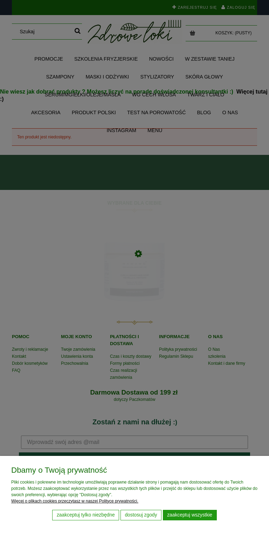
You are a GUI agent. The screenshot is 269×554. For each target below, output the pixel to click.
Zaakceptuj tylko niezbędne (86, 515)
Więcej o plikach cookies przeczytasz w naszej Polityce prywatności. (74, 501)
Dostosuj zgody (141, 515)
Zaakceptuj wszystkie (189, 515)
